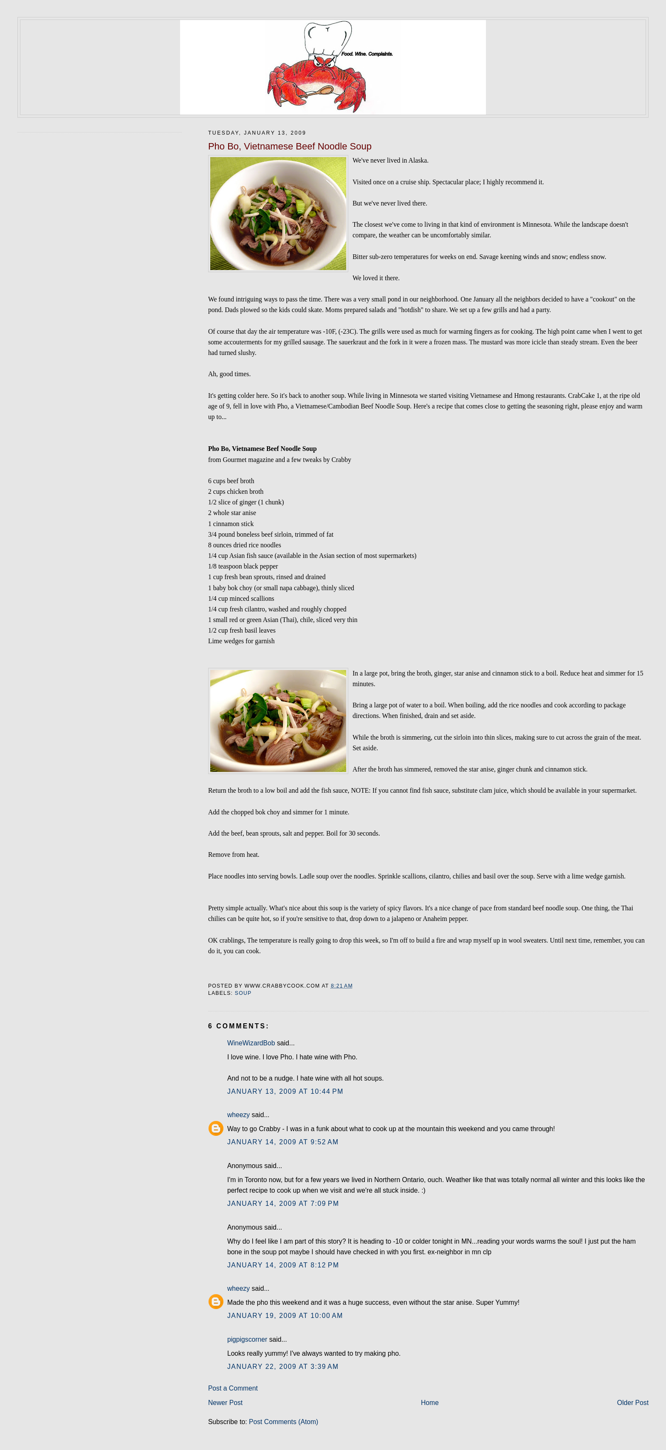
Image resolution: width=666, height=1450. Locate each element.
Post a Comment (233, 1388)
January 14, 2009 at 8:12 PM (283, 1265)
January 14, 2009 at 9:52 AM (283, 1142)
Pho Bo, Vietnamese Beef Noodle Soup (290, 146)
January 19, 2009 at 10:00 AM (285, 1315)
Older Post (633, 1402)
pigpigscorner (247, 1339)
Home (430, 1402)
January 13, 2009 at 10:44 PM (285, 1091)
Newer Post (225, 1402)
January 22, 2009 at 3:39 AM (283, 1366)
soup (243, 993)
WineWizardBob (251, 1043)
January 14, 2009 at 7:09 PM (283, 1203)
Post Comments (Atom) (283, 1421)
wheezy (238, 1114)
